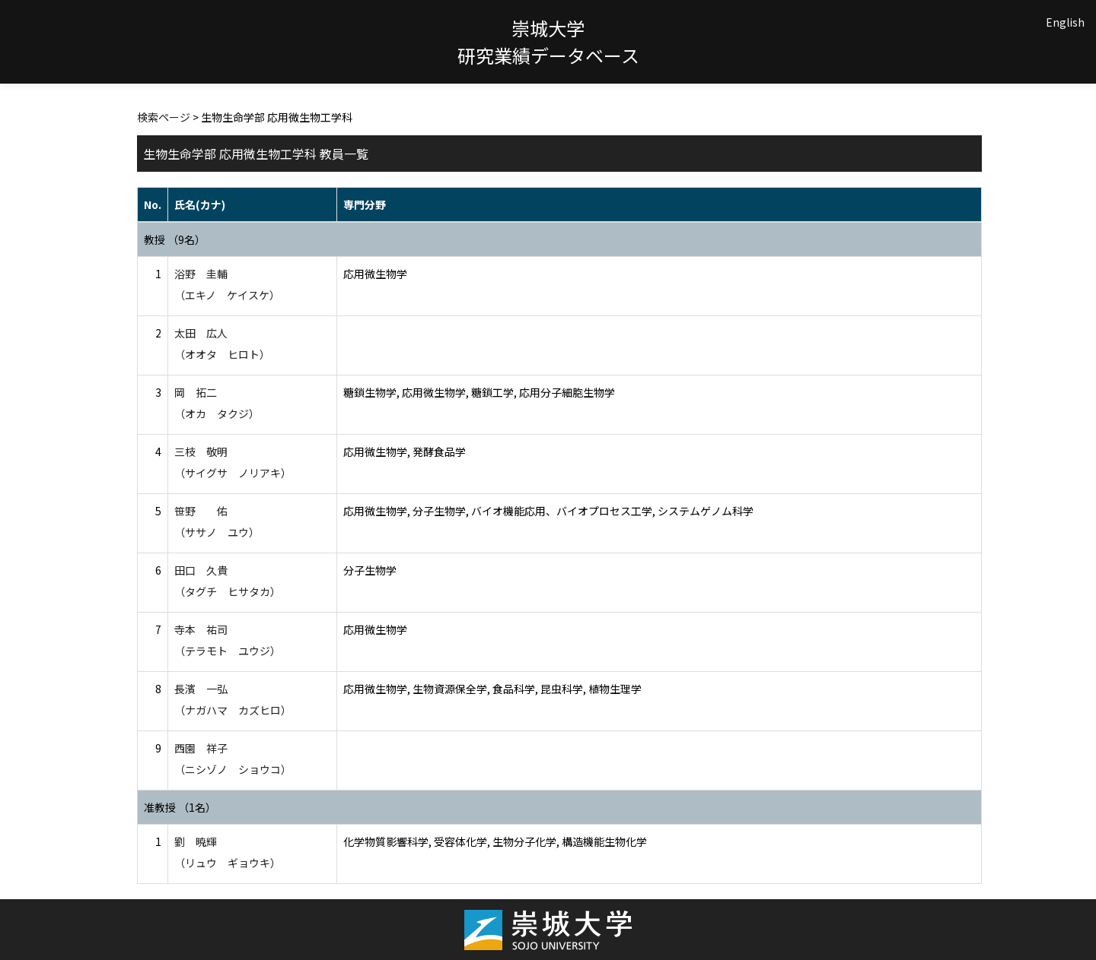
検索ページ (163, 117)
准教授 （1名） (180, 807)
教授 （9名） (175, 239)
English (1065, 22)
